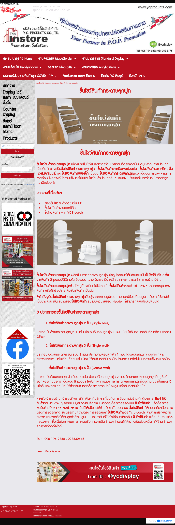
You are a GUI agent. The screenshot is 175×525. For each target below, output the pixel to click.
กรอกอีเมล (5, 164)
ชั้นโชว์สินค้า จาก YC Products (64, 212)
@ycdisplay (52, 451)
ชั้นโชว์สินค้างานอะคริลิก (60, 208)
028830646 (76, 439)
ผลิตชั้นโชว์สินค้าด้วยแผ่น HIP (63, 203)
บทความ (55, 83)
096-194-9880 (54, 439)
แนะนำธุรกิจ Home (43, 83)
